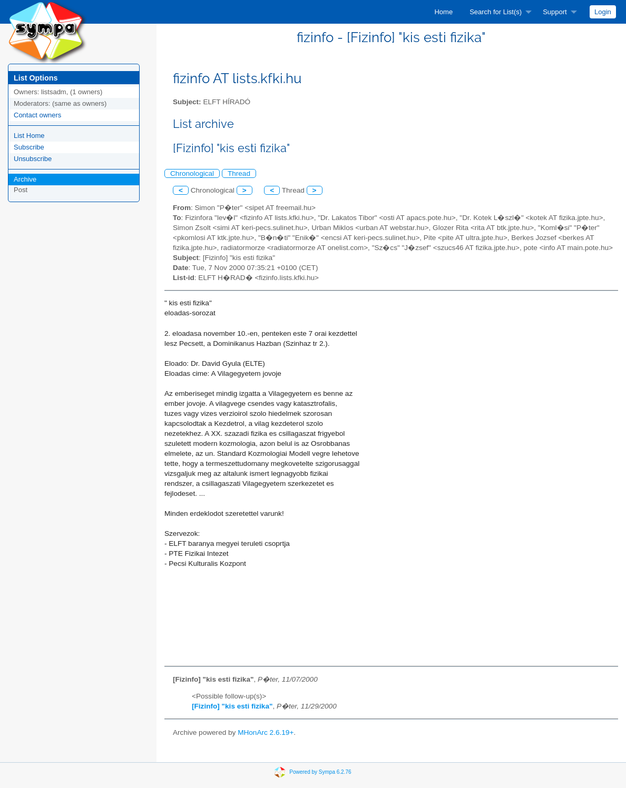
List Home (29, 135)
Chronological (192, 173)
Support (555, 12)
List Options (35, 78)
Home (443, 12)
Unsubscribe (33, 159)
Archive (25, 179)
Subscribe (29, 147)
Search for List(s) (496, 12)
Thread (239, 173)
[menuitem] (443, 12)
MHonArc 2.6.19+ (266, 732)
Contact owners (37, 115)
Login (602, 12)
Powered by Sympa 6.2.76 (320, 772)
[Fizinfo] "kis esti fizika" (232, 706)
